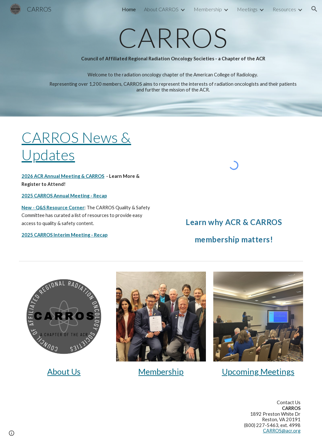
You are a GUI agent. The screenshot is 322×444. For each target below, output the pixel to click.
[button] (314, 9)
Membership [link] (208, 9)
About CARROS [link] (161, 9)
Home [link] (129, 9)
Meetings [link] (247, 9)
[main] (173, 43)
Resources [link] (284, 9)
